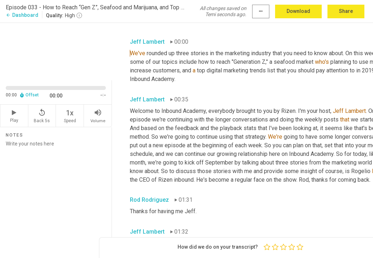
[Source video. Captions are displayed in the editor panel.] (56, 51)
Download (298, 11)
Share (346, 11)
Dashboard (22, 15)
